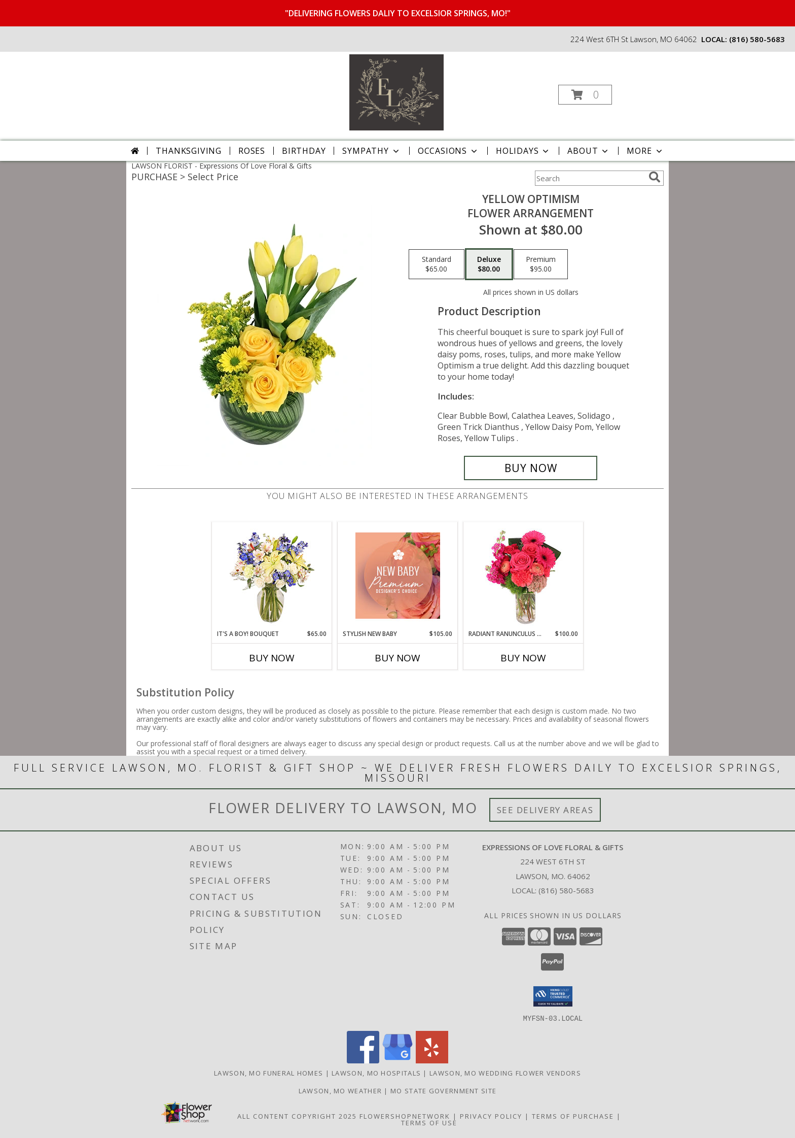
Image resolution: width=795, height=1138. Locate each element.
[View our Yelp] (432, 1060)
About (588, 150)
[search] (654, 177)
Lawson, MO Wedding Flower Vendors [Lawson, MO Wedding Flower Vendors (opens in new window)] (505, 1072)
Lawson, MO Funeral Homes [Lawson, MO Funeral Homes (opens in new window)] (268, 1072)
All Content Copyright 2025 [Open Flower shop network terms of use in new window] (297, 1115)
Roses (251, 150)
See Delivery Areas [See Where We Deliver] (545, 810)
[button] (585, 95)
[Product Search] (589, 178)
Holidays (523, 150)
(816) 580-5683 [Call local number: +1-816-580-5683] (757, 39)
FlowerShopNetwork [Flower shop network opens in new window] (404, 1115)
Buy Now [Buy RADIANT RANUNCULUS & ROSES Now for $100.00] (523, 657)
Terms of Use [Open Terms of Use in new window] (429, 1122)
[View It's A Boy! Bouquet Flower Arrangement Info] (272, 575)
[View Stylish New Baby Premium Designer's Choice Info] (397, 575)
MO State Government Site (443, 1090)
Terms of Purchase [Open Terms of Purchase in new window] (573, 1115)
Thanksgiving (189, 150)
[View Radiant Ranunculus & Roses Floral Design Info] (523, 575)
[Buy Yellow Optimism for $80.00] (530, 468)
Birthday (304, 150)
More (645, 150)
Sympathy (371, 150)
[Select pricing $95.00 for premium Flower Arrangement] (540, 264)
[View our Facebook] (363, 1060)
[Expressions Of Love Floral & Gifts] (396, 91)
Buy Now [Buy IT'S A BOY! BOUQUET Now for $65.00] (272, 657)
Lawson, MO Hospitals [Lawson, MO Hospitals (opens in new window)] (376, 1072)
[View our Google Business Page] (397, 1060)
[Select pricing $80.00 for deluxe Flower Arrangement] (489, 264)
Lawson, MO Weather (340, 1090)
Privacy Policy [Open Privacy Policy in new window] (491, 1115)
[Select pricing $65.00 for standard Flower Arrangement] (436, 264)
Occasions (448, 150)
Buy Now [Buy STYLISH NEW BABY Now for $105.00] (397, 657)
